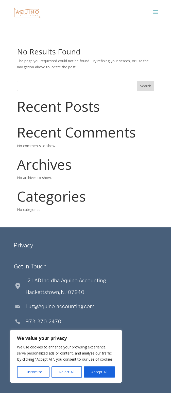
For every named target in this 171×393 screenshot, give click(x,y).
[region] (66, 356)
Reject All (66, 371)
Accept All (99, 371)
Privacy (23, 245)
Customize (33, 371)
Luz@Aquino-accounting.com (60, 306)
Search (145, 86)
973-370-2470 (43, 322)
